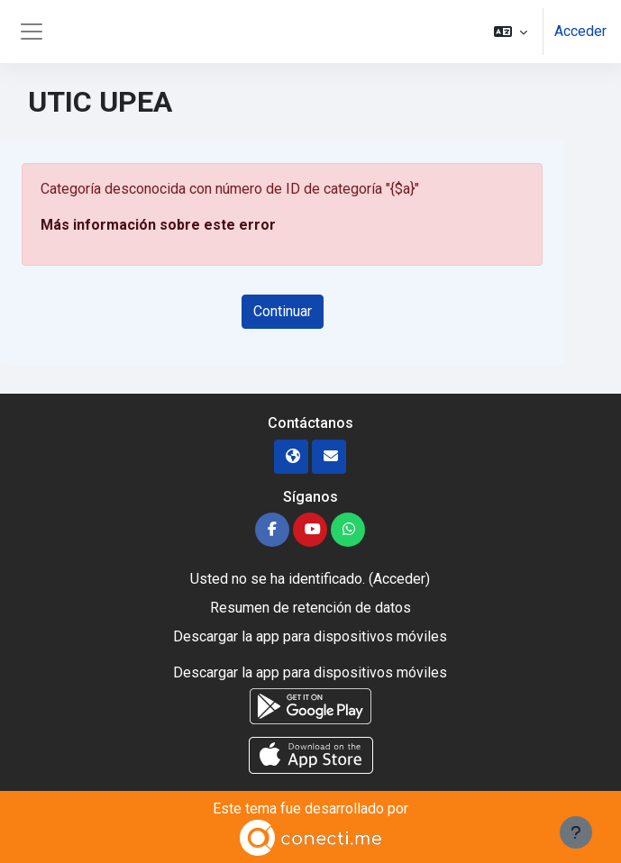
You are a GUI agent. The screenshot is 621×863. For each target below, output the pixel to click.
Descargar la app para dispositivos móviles (310, 636)
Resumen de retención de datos (310, 607)
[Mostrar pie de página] (576, 832)
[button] (510, 31)
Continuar (282, 311)
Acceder (580, 31)
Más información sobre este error (158, 224)
